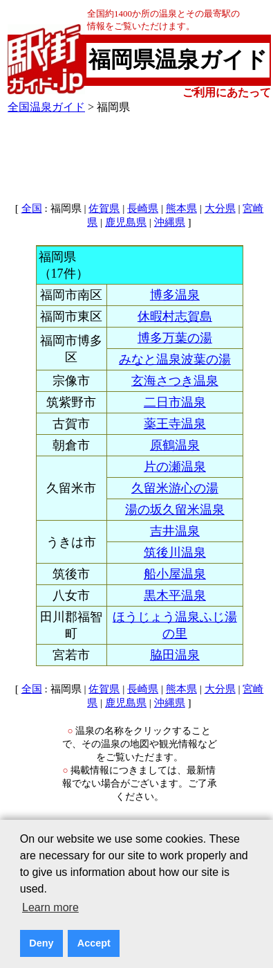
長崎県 (142, 208)
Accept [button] (94, 943)
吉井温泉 (175, 531)
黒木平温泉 (175, 595)
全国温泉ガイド (46, 107)
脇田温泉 (175, 655)
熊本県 (181, 208)
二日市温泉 (175, 402)
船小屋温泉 (175, 574)
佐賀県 (104, 208)
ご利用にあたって (226, 92)
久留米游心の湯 (174, 488)
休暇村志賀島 (175, 316)
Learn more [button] (50, 907)
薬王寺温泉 (175, 424)
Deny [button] (41, 943)
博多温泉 (175, 295)
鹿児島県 (126, 222)
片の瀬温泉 (175, 467)
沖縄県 (169, 222)
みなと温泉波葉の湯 (175, 359)
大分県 (220, 208)
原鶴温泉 (175, 445)
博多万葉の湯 (175, 338)
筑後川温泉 (175, 552)
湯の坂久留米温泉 (175, 510)
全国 (31, 208)
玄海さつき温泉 (174, 381)
